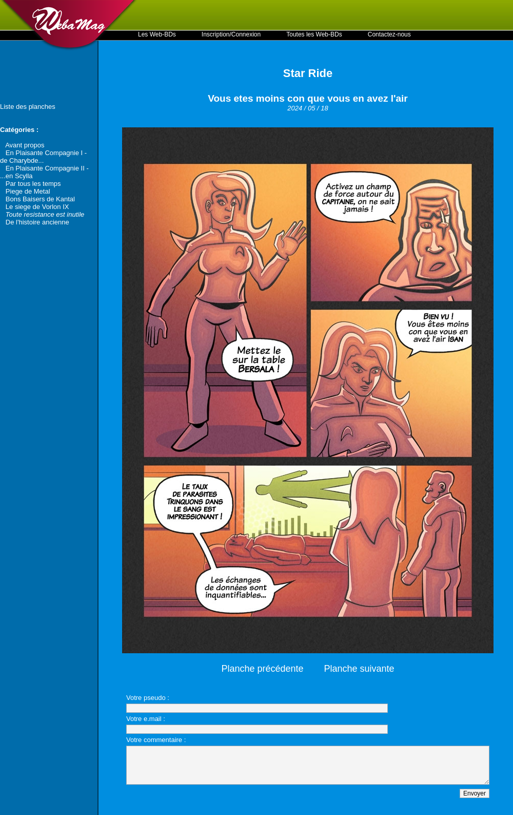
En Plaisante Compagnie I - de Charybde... (43, 156)
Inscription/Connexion (231, 34)
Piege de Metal (28, 191)
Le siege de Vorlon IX (37, 207)
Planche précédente (262, 669)
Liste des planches (27, 106)
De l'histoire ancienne (37, 222)
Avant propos (24, 145)
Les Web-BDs (157, 34)
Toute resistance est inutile (45, 214)
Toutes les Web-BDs (314, 34)
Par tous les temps (33, 183)
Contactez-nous (389, 34)
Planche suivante (359, 669)
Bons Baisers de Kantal (40, 199)
